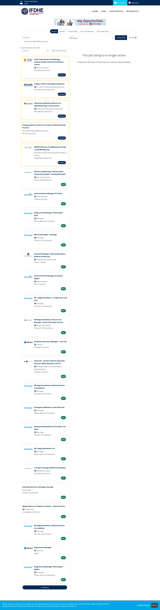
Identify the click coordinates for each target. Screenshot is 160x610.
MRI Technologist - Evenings (45, 234)
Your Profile (116, 11)
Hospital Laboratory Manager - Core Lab (50, 341)
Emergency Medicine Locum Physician (49, 407)
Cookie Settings (143, 605)
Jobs (103, 11)
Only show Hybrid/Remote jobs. (36, 41)
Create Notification (59, 51)
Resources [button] (132, 11)
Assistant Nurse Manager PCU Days (48, 193)
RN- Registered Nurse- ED (44, 448)
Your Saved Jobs (103, 31)
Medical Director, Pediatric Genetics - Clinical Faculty (43, 506)
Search (54, 31)
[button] (132, 37)
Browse (62, 31)
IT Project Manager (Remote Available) (50, 468)
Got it (154, 605)
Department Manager (42, 547)
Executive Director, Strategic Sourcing (37, 487)
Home (95, 11)
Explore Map (73, 31)
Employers (134, 2)
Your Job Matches (87, 31)
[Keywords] (45, 37)
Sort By (25, 51)
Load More (45, 587)
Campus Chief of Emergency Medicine (49, 84)
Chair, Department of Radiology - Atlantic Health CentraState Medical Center (48, 62)
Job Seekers (120, 2)
